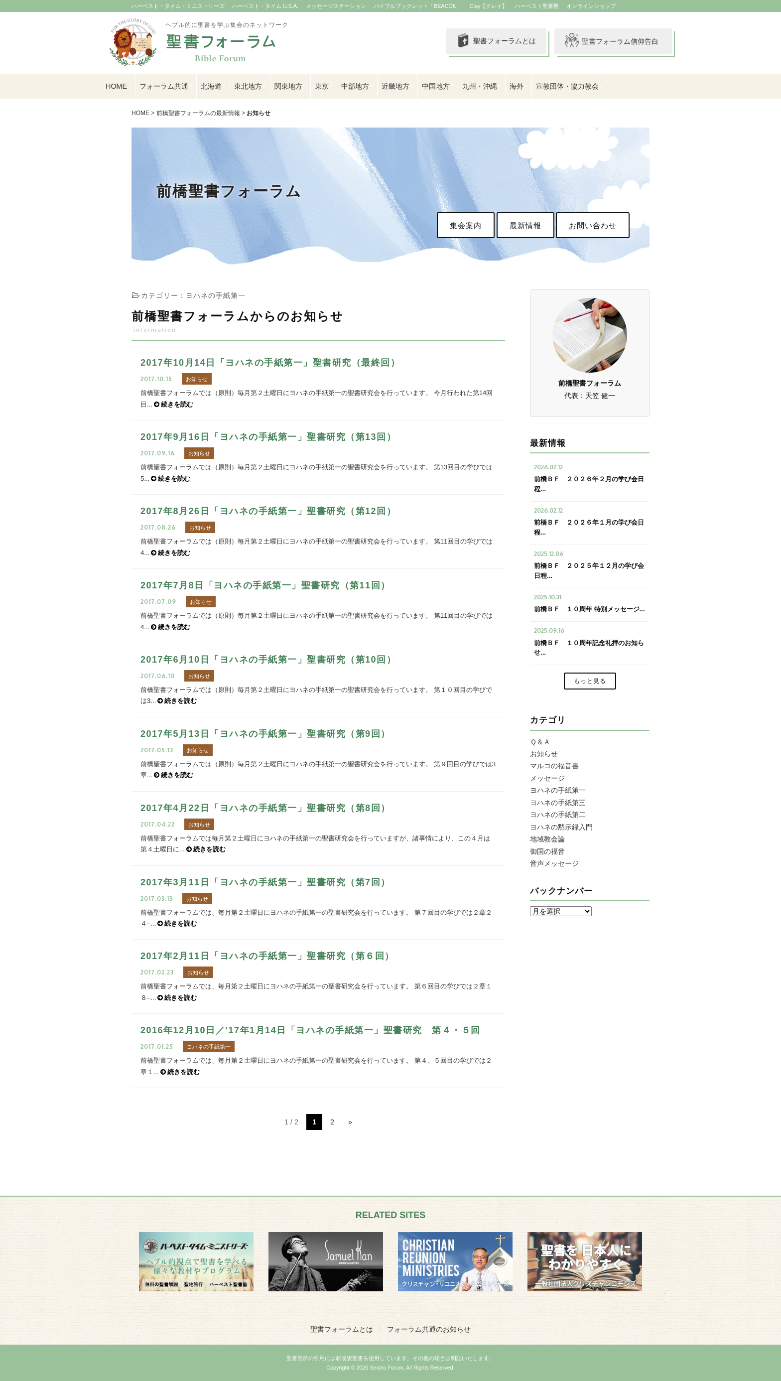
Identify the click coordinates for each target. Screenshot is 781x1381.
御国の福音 (547, 851)
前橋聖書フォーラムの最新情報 (198, 113)
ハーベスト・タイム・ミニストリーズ (178, 6)
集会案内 (466, 225)
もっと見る (590, 681)
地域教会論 (547, 839)
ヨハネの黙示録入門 (561, 827)
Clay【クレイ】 (489, 6)
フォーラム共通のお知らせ (429, 1329)
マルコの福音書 (554, 766)
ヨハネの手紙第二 (558, 815)
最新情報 (525, 225)
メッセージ (547, 778)
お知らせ (258, 113)
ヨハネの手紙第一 (558, 790)
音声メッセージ (554, 863)
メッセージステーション (336, 6)
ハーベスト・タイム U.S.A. (265, 6)
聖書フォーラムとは (495, 41)
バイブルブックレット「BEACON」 (418, 6)
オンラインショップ (591, 6)
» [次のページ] (350, 1122)
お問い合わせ (593, 225)
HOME (116, 86)
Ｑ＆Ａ (540, 742)
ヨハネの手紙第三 (558, 803)
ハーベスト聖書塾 (537, 6)
